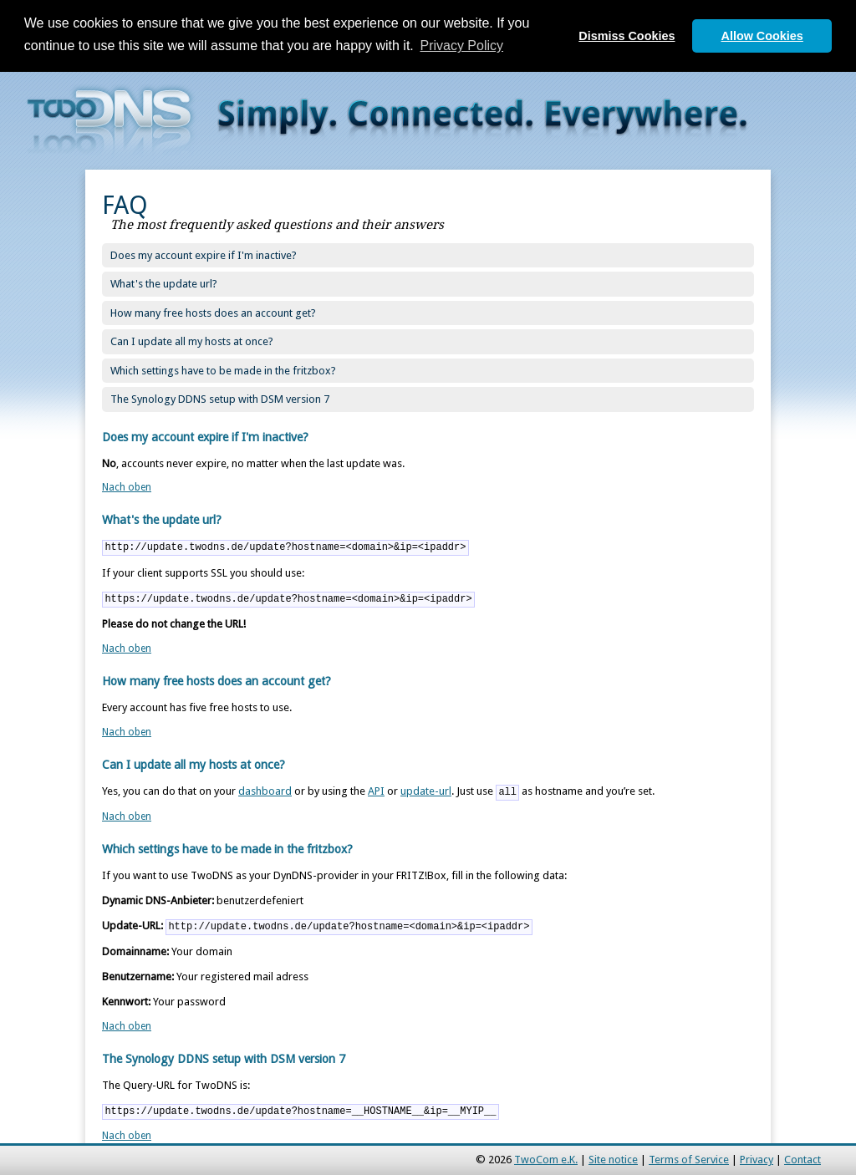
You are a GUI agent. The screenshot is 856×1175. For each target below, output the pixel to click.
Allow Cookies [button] (762, 36)
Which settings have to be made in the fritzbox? (223, 370)
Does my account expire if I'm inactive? (203, 255)
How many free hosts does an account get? (213, 313)
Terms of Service (689, 1153)
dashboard (265, 788)
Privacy (756, 1153)
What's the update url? (163, 283)
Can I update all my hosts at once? (191, 341)
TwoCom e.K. (546, 1153)
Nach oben (126, 487)
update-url (425, 788)
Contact (802, 1153)
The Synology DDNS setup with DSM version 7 (219, 399)
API (376, 788)
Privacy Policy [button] (461, 45)
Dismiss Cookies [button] (626, 36)
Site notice (613, 1153)
